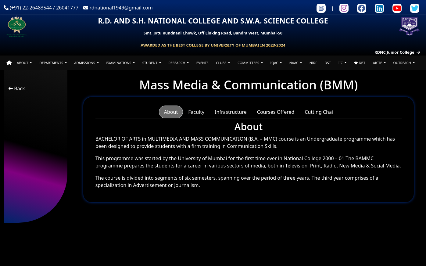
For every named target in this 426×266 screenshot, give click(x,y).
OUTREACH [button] (402, 62)
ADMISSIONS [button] (85, 62)
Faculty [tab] (196, 112)
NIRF (313, 62)
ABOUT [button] (23, 62)
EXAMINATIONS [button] (119, 62)
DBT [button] (360, 62)
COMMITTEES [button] (249, 62)
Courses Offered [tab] (275, 112)
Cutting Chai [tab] (319, 112)
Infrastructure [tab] (231, 112)
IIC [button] (341, 62)
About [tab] (171, 112)
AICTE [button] (378, 62)
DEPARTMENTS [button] (51, 62)
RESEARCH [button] (177, 62)
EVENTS (202, 62)
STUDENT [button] (150, 62)
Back (17, 88)
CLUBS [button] (221, 62)
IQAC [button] (274, 62)
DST (327, 62)
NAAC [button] (294, 62)
